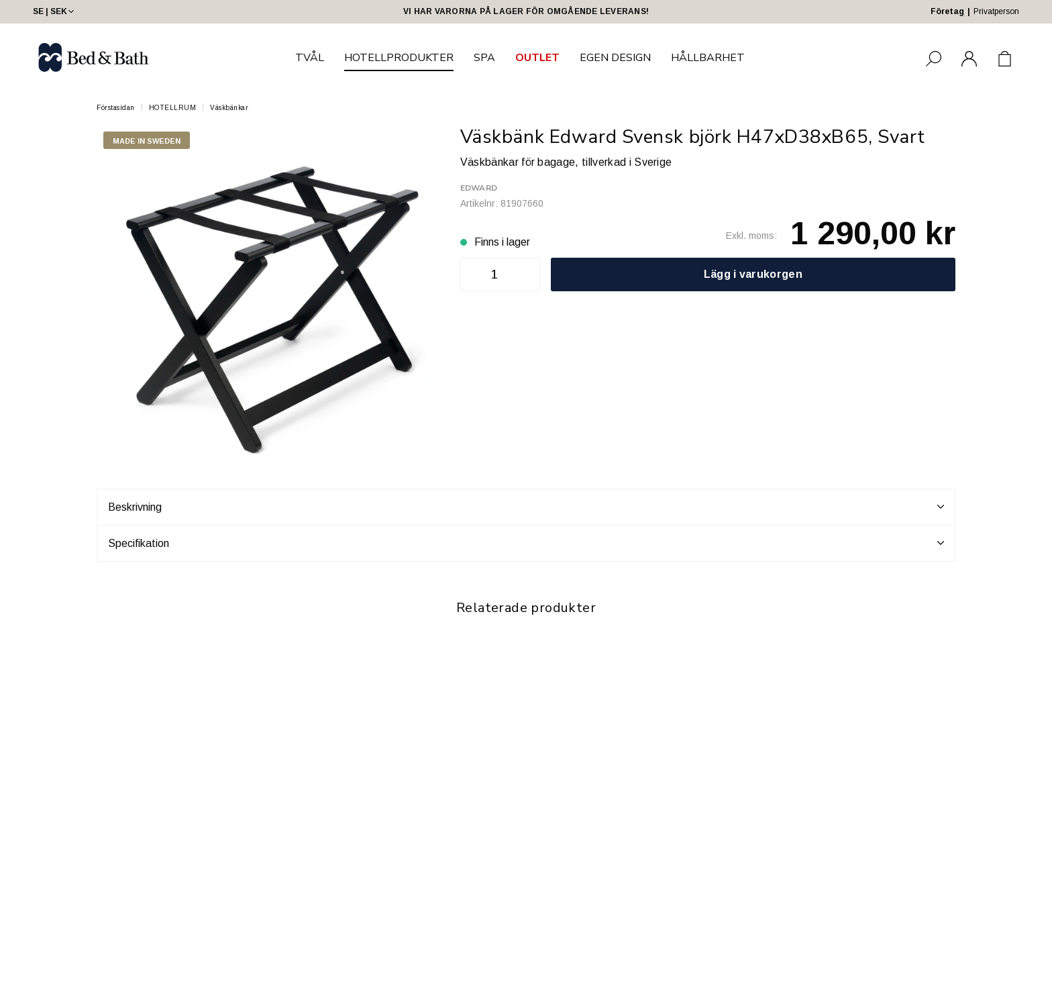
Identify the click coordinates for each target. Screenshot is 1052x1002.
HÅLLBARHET (708, 57)
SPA (484, 57)
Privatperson (996, 11)
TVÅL (309, 57)
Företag (947, 11)
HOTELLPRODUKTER (399, 57)
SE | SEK (54, 11)
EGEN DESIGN (615, 57)
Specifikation (526, 543)
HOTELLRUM (173, 107)
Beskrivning (526, 506)
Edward (478, 188)
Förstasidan (116, 107)
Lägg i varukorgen (753, 274)
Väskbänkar (229, 107)
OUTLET (537, 57)
